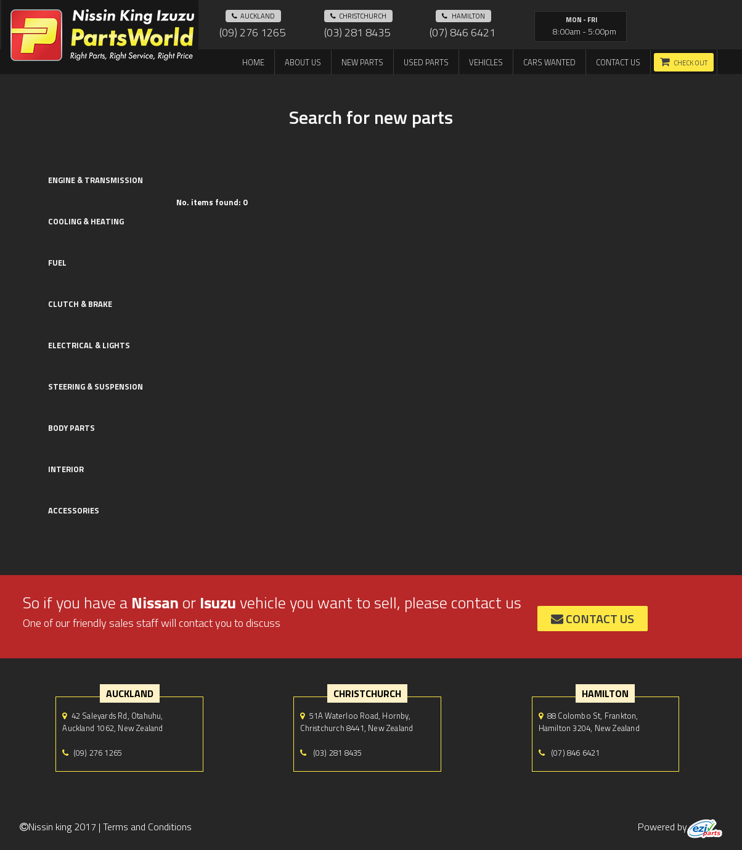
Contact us (618, 62)
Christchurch (358, 16)
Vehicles (486, 62)
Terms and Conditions (147, 826)
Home (253, 62)
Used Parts (426, 62)
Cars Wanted (549, 62)
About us (303, 62)
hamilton (463, 16)
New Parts (362, 62)
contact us (592, 618)
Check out (690, 63)
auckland (253, 16)
